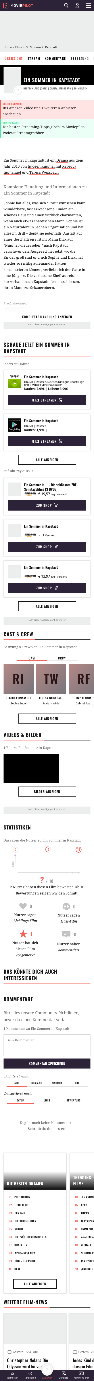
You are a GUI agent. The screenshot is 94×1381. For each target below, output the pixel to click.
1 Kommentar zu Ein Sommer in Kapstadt (36, 1028)
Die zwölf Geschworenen (31, 1214)
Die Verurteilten (25, 1198)
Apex (84, 1182)
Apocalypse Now (25, 1230)
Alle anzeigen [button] (47, 459)
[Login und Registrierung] (77, 5)
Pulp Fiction (22, 1174)
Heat (17, 1246)
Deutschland (16, 311)
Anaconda (87, 1214)
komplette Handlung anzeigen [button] (47, 316)
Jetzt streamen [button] (47, 399)
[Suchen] (66, 5)
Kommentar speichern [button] (47, 1040)
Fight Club (21, 1182)
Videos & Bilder (23, 734)
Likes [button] (47, 1077)
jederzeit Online (16, 364)
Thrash (86, 1190)
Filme (18, 47)
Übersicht (13, 58)
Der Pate (20, 1190)
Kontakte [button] (37, 1060)
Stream (33, 58)
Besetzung (80, 58)
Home (8, 47)
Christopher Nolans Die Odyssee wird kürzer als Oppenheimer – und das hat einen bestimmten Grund (31, 1342)
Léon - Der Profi (25, 1238)
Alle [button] (16, 1060)
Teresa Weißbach (44, 172)
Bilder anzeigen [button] (47, 791)
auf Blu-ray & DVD (18, 470)
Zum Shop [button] (47, 505)
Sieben (19, 1206)
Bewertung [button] (74, 1077)
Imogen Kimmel (41, 166)
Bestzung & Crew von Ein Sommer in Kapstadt (40, 647)
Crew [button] (62, 657)
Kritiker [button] (57, 1060)
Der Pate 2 (20, 1222)
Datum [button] (20, 1077)
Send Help (87, 1246)
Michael (86, 1222)
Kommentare (55, 58)
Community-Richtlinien (56, 1012)
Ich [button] (77, 1060)
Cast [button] (32, 657)
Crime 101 (87, 1206)
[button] (12, 1375)
